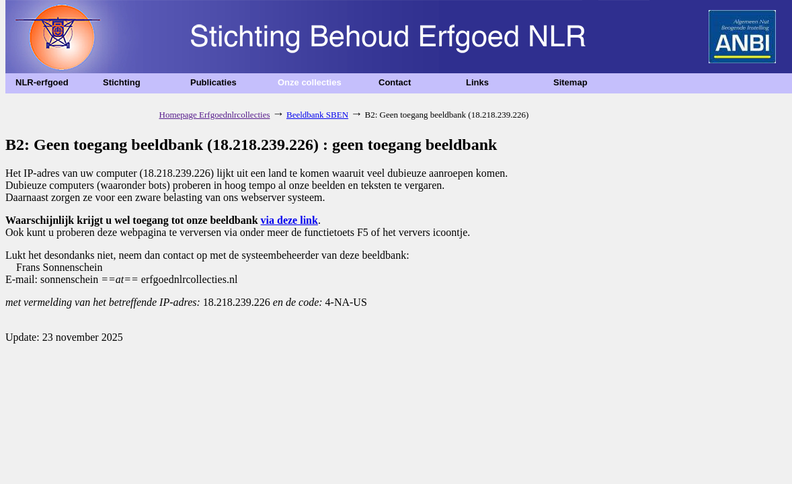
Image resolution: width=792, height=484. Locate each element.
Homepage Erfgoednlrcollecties (214, 115)
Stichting (122, 82)
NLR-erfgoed (42, 82)
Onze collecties (310, 82)
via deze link (289, 220)
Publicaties (213, 82)
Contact (395, 82)
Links (477, 82)
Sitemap (570, 82)
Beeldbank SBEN (317, 115)
